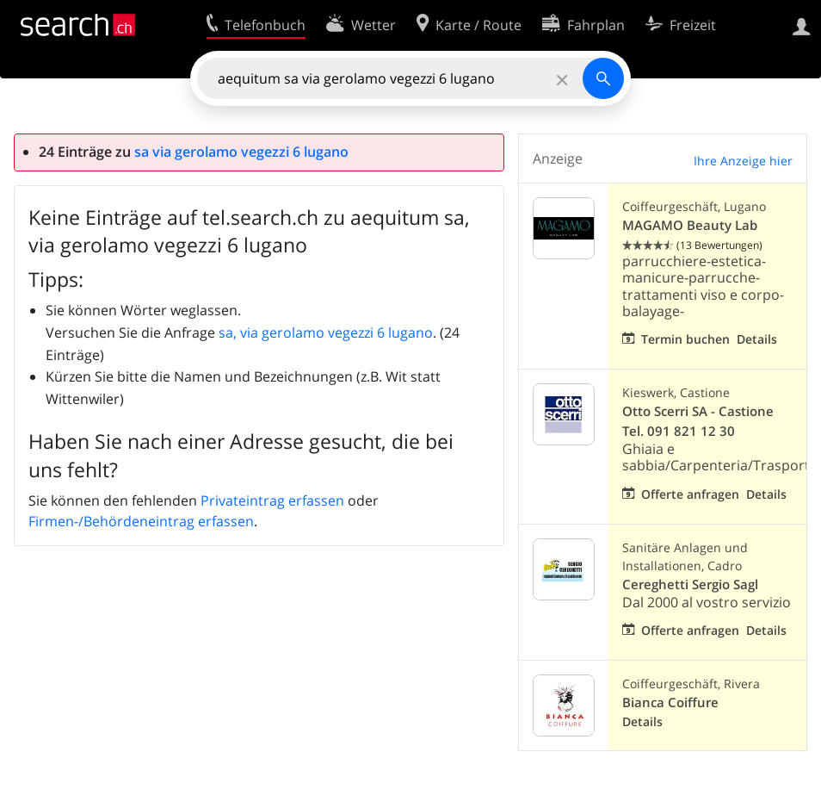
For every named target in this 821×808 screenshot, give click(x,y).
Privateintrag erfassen (272, 500)
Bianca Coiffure (670, 702)
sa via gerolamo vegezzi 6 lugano (241, 151)
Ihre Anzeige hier (743, 160)
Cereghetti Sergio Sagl (690, 584)
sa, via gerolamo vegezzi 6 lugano (326, 332)
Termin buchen (685, 339)
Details (757, 339)
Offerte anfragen (690, 494)
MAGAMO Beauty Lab (689, 225)
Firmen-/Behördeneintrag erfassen (141, 521)
